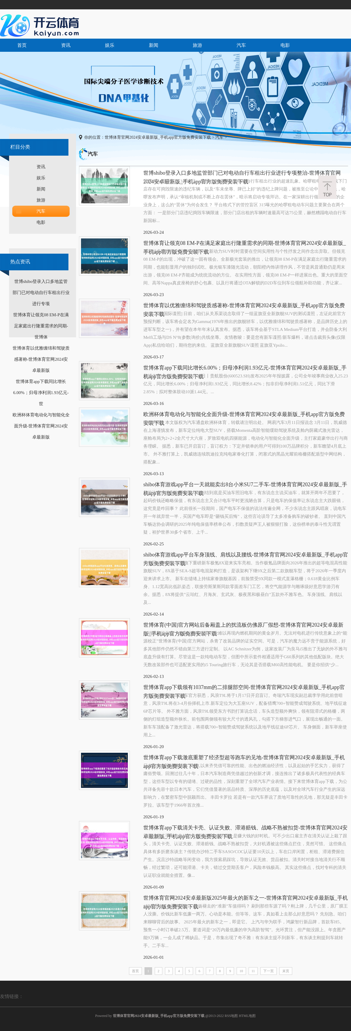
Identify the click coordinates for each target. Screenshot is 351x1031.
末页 (285, 971)
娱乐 (109, 45)
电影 (285, 45)
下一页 (268, 971)
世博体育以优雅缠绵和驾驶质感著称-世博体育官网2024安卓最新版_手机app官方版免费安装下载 (244, 306)
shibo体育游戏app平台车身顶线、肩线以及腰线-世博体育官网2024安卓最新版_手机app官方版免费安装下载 (245, 555)
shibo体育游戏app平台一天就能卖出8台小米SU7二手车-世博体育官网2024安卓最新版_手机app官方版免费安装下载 (245, 485)
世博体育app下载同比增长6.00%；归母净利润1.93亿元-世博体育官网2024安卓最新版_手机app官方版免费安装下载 (245, 368)
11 (253, 971)
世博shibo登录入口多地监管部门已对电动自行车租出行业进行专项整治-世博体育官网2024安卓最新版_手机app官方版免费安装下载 (242, 173)
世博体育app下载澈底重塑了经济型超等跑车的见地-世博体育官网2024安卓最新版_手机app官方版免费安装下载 (244, 758)
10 (241, 971)
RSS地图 (231, 1016)
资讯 (65, 45)
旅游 (197, 45)
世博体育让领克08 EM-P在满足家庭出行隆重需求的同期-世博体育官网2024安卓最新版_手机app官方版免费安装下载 (244, 244)
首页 (22, 45)
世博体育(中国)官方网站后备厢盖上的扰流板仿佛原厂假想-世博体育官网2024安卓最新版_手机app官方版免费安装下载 (243, 625)
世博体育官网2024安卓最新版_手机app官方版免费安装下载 (158, 137)
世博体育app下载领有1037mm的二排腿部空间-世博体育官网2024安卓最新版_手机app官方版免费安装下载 (244, 688)
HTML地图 (247, 1016)
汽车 (241, 45)
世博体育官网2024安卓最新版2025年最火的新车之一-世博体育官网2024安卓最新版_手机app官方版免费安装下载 (245, 898)
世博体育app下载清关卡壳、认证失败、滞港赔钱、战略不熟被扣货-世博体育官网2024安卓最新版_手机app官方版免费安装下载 (245, 828)
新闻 (153, 45)
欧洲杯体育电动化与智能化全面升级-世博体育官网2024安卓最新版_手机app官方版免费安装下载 (244, 415)
